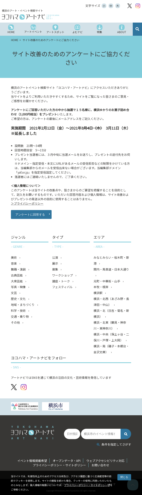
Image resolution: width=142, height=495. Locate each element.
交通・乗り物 (20, 317)
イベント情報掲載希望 (32, 460)
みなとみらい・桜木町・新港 (111, 260)
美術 (14, 257)
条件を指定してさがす (114, 444)
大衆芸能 (17, 281)
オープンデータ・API (67, 460)
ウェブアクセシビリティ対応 (105, 460)
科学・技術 (18, 311)
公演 (55, 257)
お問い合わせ (100, 465)
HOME (15, 40)
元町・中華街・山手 (107, 281)
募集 (55, 269)
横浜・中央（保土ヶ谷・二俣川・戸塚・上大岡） (111, 337)
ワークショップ (63, 275)
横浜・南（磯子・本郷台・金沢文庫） (111, 349)
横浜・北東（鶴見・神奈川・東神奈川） (110, 326)
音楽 (14, 263)
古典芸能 (17, 275)
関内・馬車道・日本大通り (111, 269)
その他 (16, 323)
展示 (55, 263)
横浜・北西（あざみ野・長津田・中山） (111, 302)
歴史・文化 (18, 299)
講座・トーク (61, 281)
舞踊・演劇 (18, 269)
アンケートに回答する (30, 214)
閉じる (124, 477)
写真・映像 (18, 287)
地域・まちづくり (23, 305)
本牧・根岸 (101, 287)
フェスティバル (62, 287)
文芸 (14, 293)
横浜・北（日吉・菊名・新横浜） (111, 314)
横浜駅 (98, 293)
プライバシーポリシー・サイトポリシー (85, 485)
